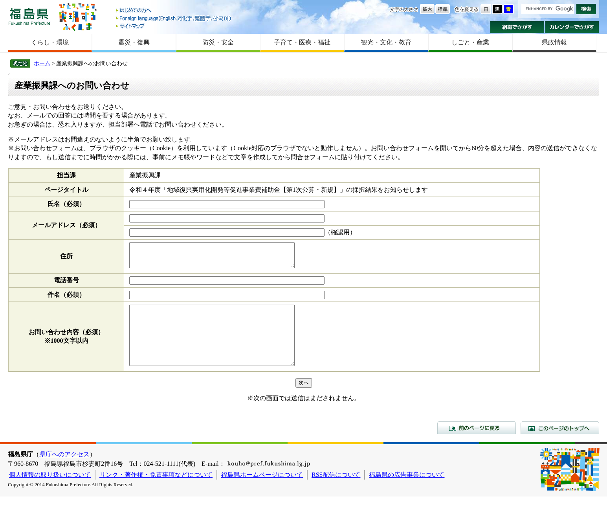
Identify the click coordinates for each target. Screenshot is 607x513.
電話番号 (66, 284)
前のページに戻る (476, 444)
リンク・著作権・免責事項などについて (156, 491)
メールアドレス (66, 225)
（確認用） (340, 232)
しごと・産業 (470, 42)
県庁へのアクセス (64, 470)
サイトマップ (174, 25)
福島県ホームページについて (262, 491)
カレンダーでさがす (572, 27)
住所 (66, 258)
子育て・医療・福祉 (302, 42)
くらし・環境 (50, 42)
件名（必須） (66, 299)
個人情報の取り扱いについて (50, 491)
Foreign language (174, 18)
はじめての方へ (174, 11)
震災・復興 (134, 42)
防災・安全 (218, 42)
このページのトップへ (560, 444)
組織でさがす (517, 27)
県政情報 (554, 42)
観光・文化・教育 (386, 42)
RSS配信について (336, 491)
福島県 (29, 16)
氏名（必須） (66, 203)
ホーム (42, 63)
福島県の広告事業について (406, 491)
